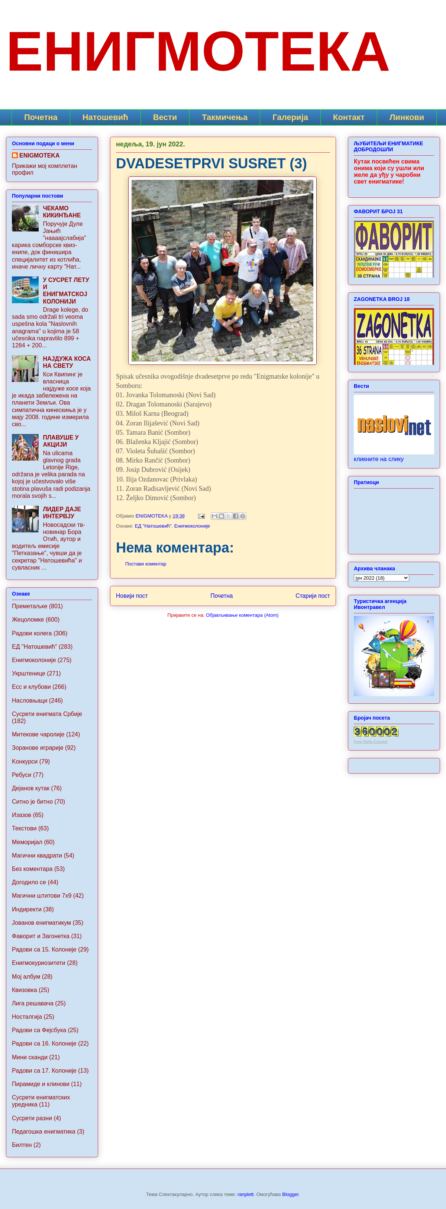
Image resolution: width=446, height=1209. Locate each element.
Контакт (349, 117)
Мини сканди (30, 1057)
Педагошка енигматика (43, 1131)
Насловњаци (29, 700)
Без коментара (32, 869)
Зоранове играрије (38, 748)
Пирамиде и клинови (41, 1084)
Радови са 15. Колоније (44, 949)
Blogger (290, 1194)
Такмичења (225, 117)
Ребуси (21, 775)
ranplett (245, 1194)
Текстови (24, 828)
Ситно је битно (32, 801)
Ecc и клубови (31, 687)
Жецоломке (28, 619)
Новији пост (132, 596)
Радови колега (32, 633)
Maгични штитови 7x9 (41, 895)
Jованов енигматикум (41, 923)
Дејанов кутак (30, 788)
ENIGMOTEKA (39, 155)
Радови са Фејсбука (39, 1030)
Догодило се (29, 882)
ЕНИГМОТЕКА (198, 51)
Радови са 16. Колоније (44, 1043)
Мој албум (26, 976)
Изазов (21, 815)
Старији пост (312, 596)
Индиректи (27, 909)
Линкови (407, 117)
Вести (165, 117)
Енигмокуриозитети (38, 963)
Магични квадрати (37, 855)
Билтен (22, 1145)
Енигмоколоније (192, 526)
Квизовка (24, 990)
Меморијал (27, 842)
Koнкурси (25, 761)
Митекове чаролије (38, 734)
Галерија (290, 117)
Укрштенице (28, 673)
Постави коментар (146, 564)
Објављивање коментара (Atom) (242, 615)
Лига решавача (33, 1003)
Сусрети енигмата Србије (47, 714)
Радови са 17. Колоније (44, 1070)
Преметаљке (29, 606)
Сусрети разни (32, 1118)
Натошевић (105, 117)
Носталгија (27, 1017)
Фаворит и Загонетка (41, 936)
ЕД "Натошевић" (153, 526)
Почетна (41, 117)
